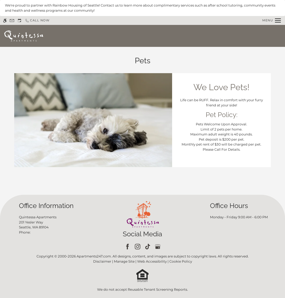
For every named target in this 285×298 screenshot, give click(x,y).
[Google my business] (157, 246)
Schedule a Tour (139, 36)
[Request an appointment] (19, 20)
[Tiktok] (147, 246)
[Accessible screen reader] (4, 20)
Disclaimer (102, 261)
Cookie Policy (180, 261)
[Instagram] (137, 246)
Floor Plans (186, 36)
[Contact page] (12, 20)
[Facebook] (127, 246)
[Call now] (37, 20)
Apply (164, 36)
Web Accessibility (152, 261)
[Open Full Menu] (271, 20)
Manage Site (124, 261)
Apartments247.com (94, 256)
